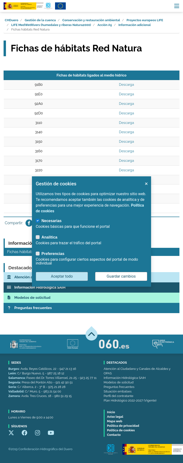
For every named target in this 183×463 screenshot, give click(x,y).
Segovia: (15, 382)
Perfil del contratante (118, 396)
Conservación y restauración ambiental (91, 20)
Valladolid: (16, 391)
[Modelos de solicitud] (91, 298)
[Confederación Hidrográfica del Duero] (28, 6)
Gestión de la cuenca (40, 20)
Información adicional (134, 25)
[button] (146, 184)
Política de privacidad (123, 425)
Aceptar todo (62, 276)
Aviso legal (115, 416)
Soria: (12, 387)
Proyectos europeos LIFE (145, 20)
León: (12, 373)
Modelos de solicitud (118, 382)
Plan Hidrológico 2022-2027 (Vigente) (130, 400)
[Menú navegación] (176, 6)
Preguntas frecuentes (119, 387)
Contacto (114, 435)
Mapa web (114, 421)
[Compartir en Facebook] (29, 223)
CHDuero (11, 20)
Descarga (126, 84)
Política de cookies (121, 430)
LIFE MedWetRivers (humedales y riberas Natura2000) (51, 25)
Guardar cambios (121, 276)
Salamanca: (17, 378)
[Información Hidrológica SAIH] (91, 287)
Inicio (111, 412)
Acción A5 (104, 25)
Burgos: (14, 369)
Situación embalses (118, 391)
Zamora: (14, 396)
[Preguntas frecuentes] (91, 308)
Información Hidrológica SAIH (125, 378)
